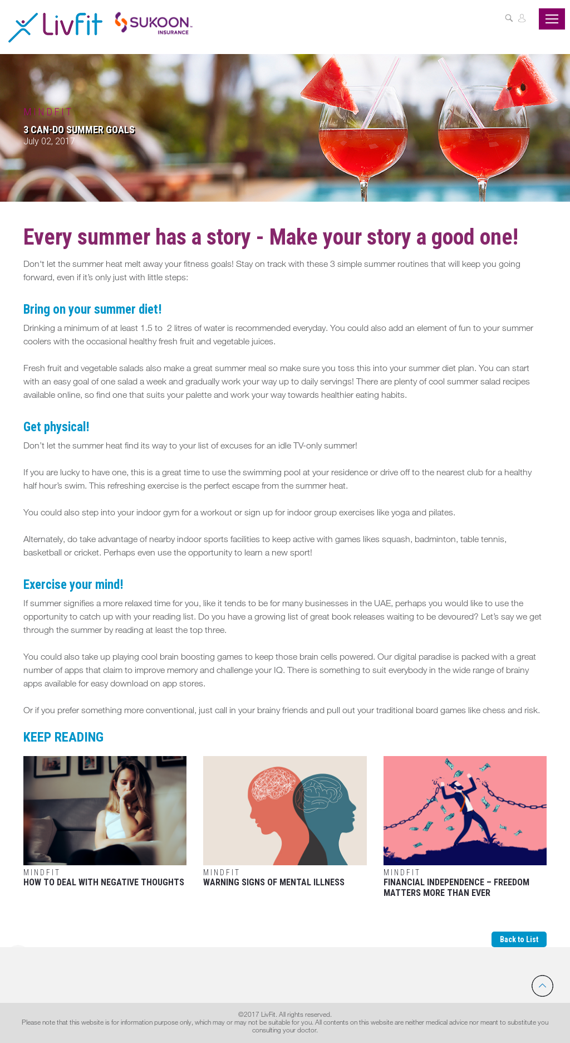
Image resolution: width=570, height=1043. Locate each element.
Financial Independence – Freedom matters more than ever (465, 827)
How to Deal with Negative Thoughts (104, 822)
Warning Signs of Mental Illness (284, 822)
